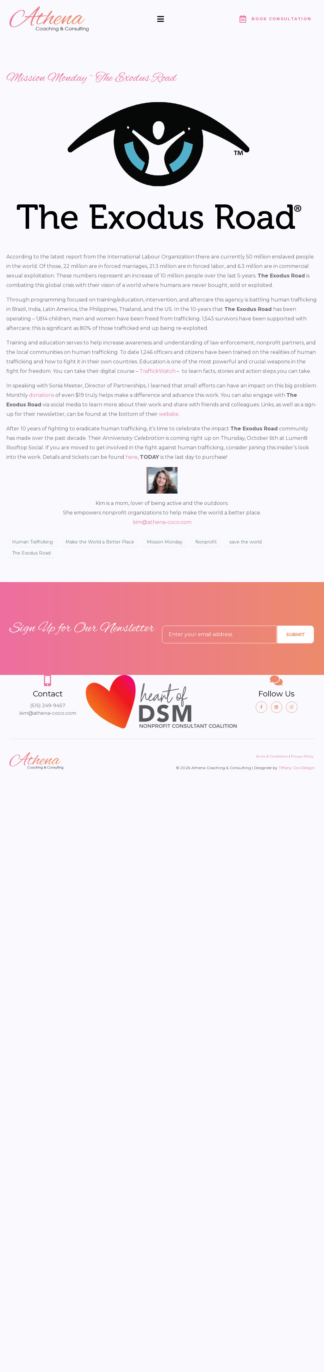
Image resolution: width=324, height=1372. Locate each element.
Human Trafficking (32, 542)
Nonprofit (206, 542)
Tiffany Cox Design (297, 767)
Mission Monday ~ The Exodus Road (91, 78)
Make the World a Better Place (99, 542)
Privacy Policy (303, 756)
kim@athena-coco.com (162, 522)
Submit (295, 634)
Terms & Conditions (272, 756)
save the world (245, 542)
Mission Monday (165, 542)
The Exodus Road (31, 553)
